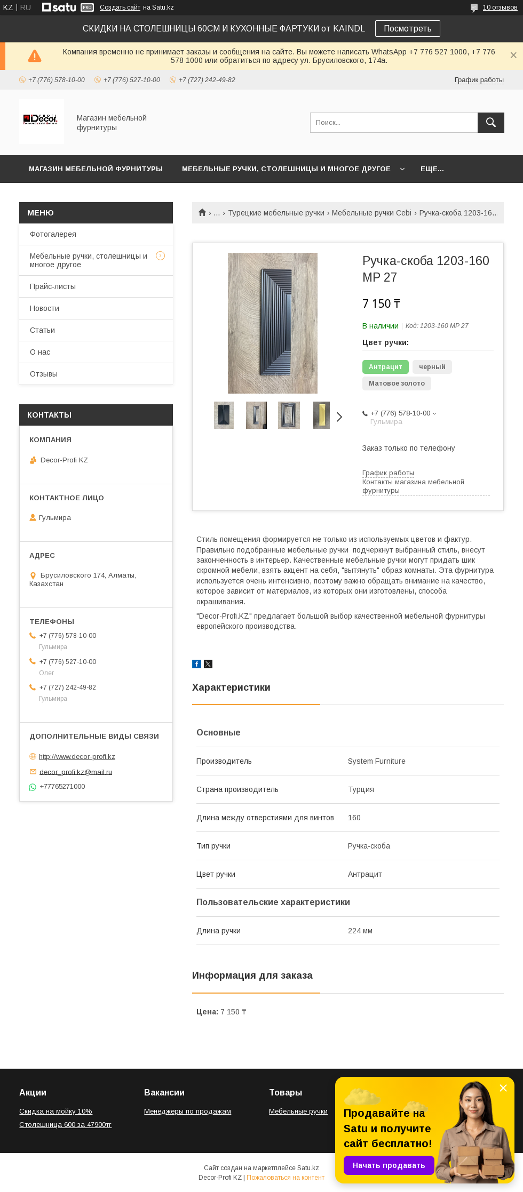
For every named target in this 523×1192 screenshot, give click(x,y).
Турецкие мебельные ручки (276, 213)
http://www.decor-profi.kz (77, 757)
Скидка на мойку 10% (55, 1111)
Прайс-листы (53, 286)
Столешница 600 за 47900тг (65, 1125)
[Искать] (491, 123)
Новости (44, 308)
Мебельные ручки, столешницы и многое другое (286, 169)
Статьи (42, 330)
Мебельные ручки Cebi (371, 213)
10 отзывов (500, 7)
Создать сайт (120, 7)
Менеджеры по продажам (187, 1111)
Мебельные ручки (298, 1111)
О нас (40, 352)
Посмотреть (408, 28)
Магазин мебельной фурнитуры (96, 169)
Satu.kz (308, 1168)
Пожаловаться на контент (285, 1177)
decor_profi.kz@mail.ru (75, 771)
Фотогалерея (53, 234)
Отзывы (44, 374)
